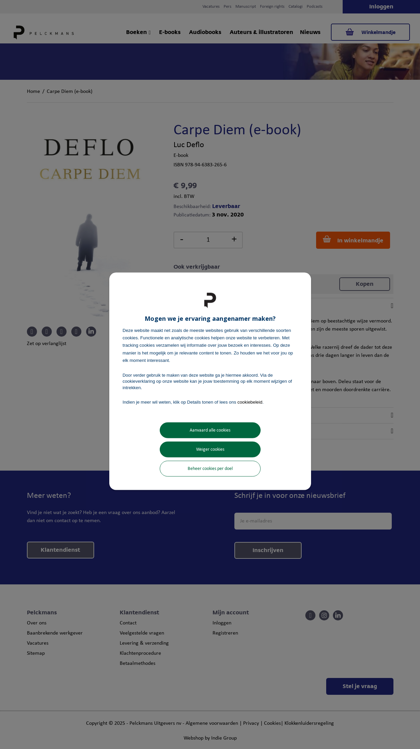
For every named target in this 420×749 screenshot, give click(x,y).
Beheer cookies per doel (210, 468)
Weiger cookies (210, 449)
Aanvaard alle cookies (210, 430)
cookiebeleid (249, 401)
